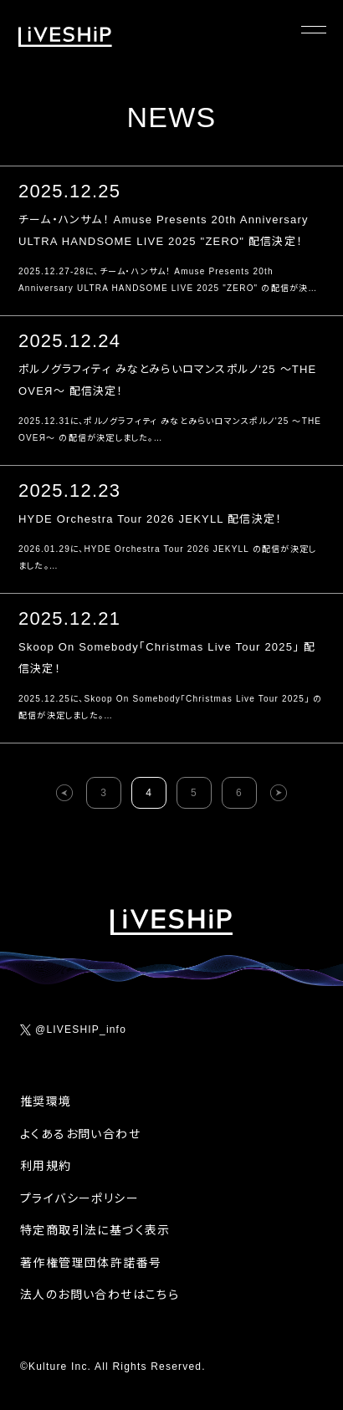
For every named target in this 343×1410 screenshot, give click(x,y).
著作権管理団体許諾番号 (90, 1263)
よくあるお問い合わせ (80, 1134)
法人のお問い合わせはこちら (99, 1294)
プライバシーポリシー (79, 1198)
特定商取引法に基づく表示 (95, 1230)
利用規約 (46, 1165)
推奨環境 (46, 1101)
